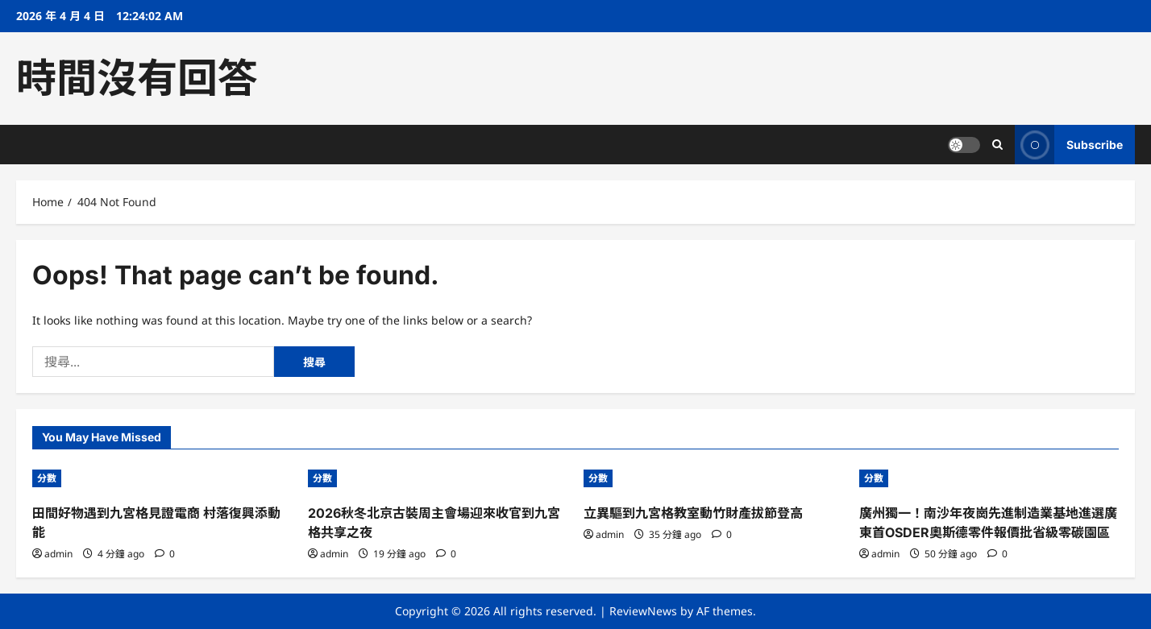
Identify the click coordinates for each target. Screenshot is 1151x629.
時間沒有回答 (137, 78)
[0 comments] (165, 554)
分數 (46, 478)
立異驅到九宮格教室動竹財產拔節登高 (693, 513)
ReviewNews (643, 611)
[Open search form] (997, 144)
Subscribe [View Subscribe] (1069, 144)
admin (58, 554)
